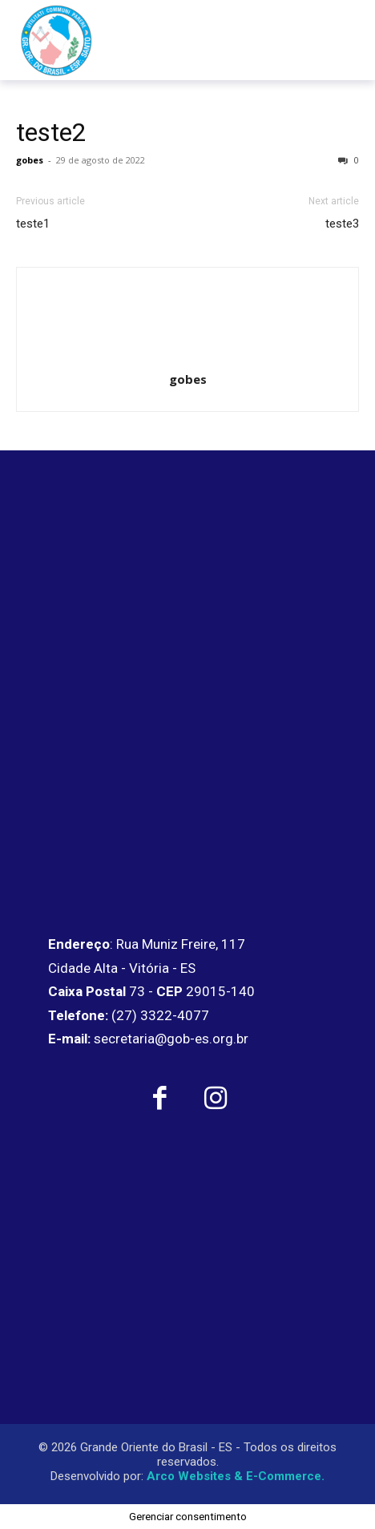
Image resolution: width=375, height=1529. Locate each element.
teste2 (51, 132)
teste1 (33, 223)
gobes (29, 160)
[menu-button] (329, 40)
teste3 (342, 223)
